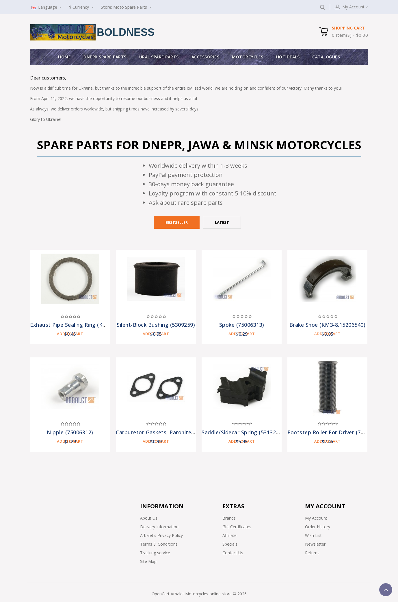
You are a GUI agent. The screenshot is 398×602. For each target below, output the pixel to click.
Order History (317, 526)
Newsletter (315, 544)
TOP (385, 589)
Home (64, 57)
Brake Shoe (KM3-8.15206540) (327, 324)
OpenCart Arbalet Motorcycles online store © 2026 (199, 594)
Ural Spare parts (159, 57)
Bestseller (176, 222)
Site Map (148, 561)
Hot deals (288, 57)
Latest (222, 222)
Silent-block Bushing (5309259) (156, 324)
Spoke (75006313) (241, 324)
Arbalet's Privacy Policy (161, 535)
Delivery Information (159, 526)
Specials (229, 544)
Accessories (205, 57)
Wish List (313, 535)
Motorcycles (247, 57)
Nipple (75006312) (70, 432)
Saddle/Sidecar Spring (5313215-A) (245, 432)
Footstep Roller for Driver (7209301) (334, 432)
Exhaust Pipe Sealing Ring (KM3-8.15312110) (86, 324)
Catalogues (326, 57)
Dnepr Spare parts (105, 57)
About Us (148, 518)
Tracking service (155, 552)
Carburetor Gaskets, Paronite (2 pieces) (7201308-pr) (183, 432)
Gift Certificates (236, 526)
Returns (312, 552)
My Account (316, 518)
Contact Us (232, 552)
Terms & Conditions (159, 544)
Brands (229, 518)
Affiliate (229, 535)
